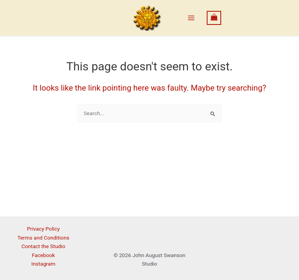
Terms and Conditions (43, 237)
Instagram (43, 264)
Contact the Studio (43, 246)
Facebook (43, 255)
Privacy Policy (43, 229)
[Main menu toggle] (191, 18)
